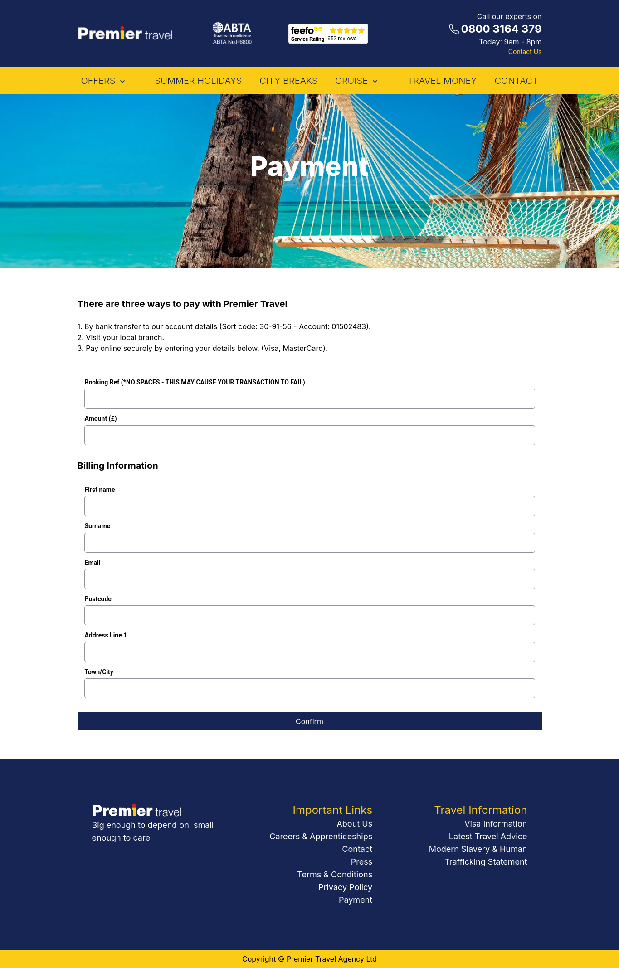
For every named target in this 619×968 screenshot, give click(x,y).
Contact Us (525, 51)
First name (100, 489)
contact (516, 80)
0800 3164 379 (501, 28)
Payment (355, 900)
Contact (357, 849)
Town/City (99, 672)
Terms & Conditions (334, 874)
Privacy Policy (345, 887)
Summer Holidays (198, 80)
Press (361, 861)
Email (93, 562)
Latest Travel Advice (488, 836)
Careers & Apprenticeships (320, 836)
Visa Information (495, 823)
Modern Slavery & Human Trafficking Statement (478, 855)
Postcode (98, 599)
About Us (354, 823)
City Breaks (288, 80)
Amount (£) (101, 418)
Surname (98, 526)
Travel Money (442, 80)
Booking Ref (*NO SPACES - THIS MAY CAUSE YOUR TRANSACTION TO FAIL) (195, 382)
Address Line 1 (106, 635)
